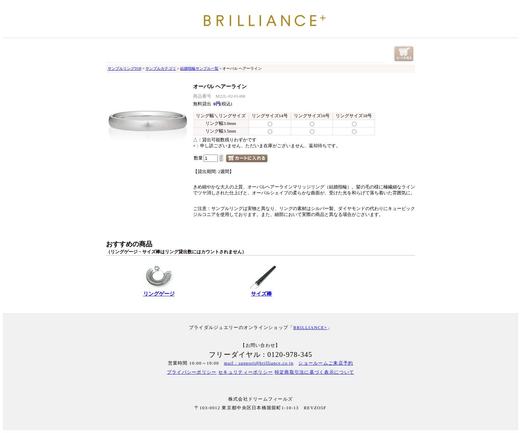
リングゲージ (159, 294)
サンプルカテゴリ (160, 68)
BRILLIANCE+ (310, 327)
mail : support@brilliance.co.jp (258, 363)
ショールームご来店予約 (325, 363)
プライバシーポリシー (192, 372)
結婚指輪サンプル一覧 (199, 68)
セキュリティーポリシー (245, 372)
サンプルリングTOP (124, 68)
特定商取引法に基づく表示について (314, 372)
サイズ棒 (261, 294)
